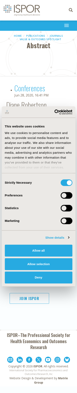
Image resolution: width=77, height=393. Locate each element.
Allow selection (38, 264)
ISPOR (37, 366)
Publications (35, 36)
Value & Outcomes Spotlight (40, 39)
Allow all (38, 250)
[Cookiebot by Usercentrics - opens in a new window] (54, 112)
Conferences (29, 87)
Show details (54, 237)
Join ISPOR (29, 298)
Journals (56, 36)
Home (18, 36)
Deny (38, 277)
